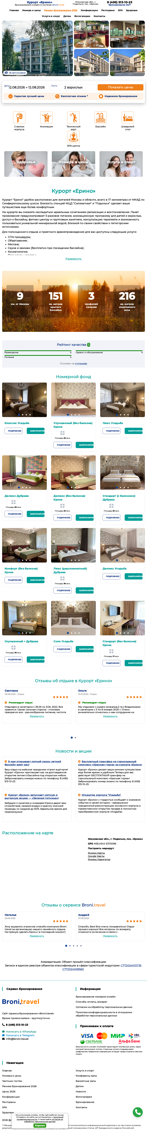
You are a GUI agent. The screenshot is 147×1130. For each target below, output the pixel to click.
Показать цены (120, 87)
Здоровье (132, 10)
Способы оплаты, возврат (91, 1001)
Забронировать (37, 431)
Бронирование (85, 1102)
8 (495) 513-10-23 (119, 2)
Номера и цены (31, 10)
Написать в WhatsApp (19, 1031)
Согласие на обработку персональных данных (104, 1007)
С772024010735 (131, 965)
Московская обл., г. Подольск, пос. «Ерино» (85, 3)
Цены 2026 (8, 1091)
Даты (7, 85)
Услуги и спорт (51, 16)
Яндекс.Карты (96, 853)
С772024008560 (73, 969)
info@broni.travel (15, 1039)
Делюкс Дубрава (17, 496)
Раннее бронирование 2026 (60, 10)
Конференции (89, 10)
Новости (81, 1091)
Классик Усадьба (17, 423)
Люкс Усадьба (113, 423)
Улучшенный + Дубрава (21, 641)
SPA (120, 10)
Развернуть (73, 258)
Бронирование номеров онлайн (96, 996)
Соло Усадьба (63, 641)
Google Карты (96, 856)
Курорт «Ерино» (39, 2)
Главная (14, 10)
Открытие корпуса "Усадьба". (99, 795)
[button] (19, 415)
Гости (54, 85)
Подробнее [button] (14, 431)
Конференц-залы (86, 1075)
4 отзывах (81, 363)
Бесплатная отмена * (74, 96)
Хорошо (40, 1125)
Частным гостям (12, 1081)
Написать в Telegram (18, 1035)
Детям (67, 16)
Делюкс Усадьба (115, 568)
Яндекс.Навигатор (99, 859)
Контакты (99, 16)
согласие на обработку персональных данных (43, 1120)
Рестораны (108, 10)
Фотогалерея (82, 16)
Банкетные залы (86, 1081)
